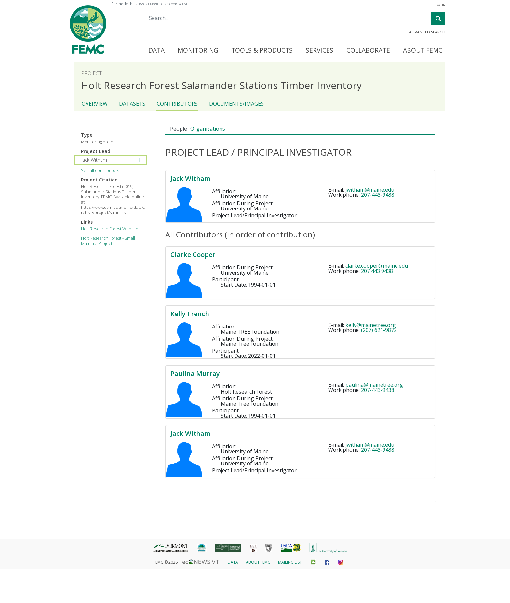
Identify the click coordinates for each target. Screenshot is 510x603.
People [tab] (178, 128)
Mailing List (290, 562)
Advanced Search (427, 32)
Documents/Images (236, 103)
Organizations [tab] (207, 128)
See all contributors (100, 170)
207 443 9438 (377, 271)
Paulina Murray (195, 373)
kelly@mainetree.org (370, 324)
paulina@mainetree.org (374, 384)
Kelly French (189, 313)
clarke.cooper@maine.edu (376, 265)
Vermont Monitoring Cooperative (162, 4)
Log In (440, 5)
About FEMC (258, 562)
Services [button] (319, 50)
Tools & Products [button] (262, 50)
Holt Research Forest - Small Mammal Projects (108, 240)
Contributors (177, 103)
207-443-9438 (377, 194)
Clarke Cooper (192, 254)
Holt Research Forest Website (109, 229)
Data (233, 562)
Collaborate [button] (368, 50)
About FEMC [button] (422, 50)
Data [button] (156, 50)
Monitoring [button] (198, 50)
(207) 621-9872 (379, 330)
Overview (95, 103)
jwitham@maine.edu (369, 189)
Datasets (132, 103)
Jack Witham (190, 178)
